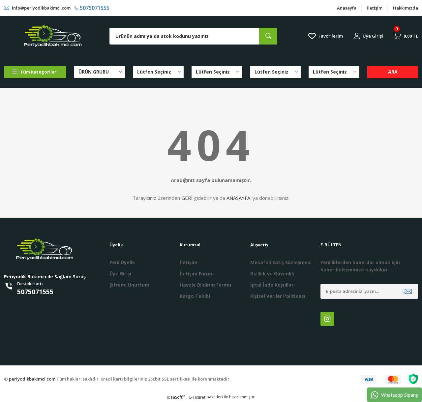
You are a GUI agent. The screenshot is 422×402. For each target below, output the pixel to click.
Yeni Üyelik (122, 262)
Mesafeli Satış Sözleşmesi (281, 262)
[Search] (193, 36)
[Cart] (406, 36)
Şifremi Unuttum (129, 285)
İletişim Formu (197, 273)
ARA (393, 72)
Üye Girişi (120, 273)
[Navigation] (35, 72)
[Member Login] (368, 36)
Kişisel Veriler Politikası (277, 296)
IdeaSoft (176, 397)
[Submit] (407, 291)
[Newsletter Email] (369, 291)
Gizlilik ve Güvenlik (272, 273)
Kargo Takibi (195, 296)
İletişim (374, 8)
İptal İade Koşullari (272, 285)
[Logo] (53, 36)
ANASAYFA (238, 198)
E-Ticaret (197, 397)
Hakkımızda (405, 8)
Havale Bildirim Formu (205, 285)
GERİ (187, 198)
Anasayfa (346, 8)
